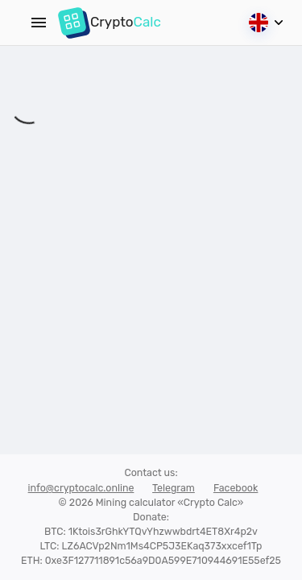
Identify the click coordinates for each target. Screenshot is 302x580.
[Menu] (38, 22)
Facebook (236, 488)
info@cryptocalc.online (81, 488)
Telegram (173, 488)
